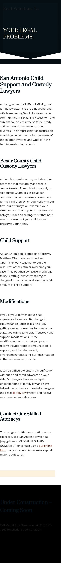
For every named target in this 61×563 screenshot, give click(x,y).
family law (20, 393)
